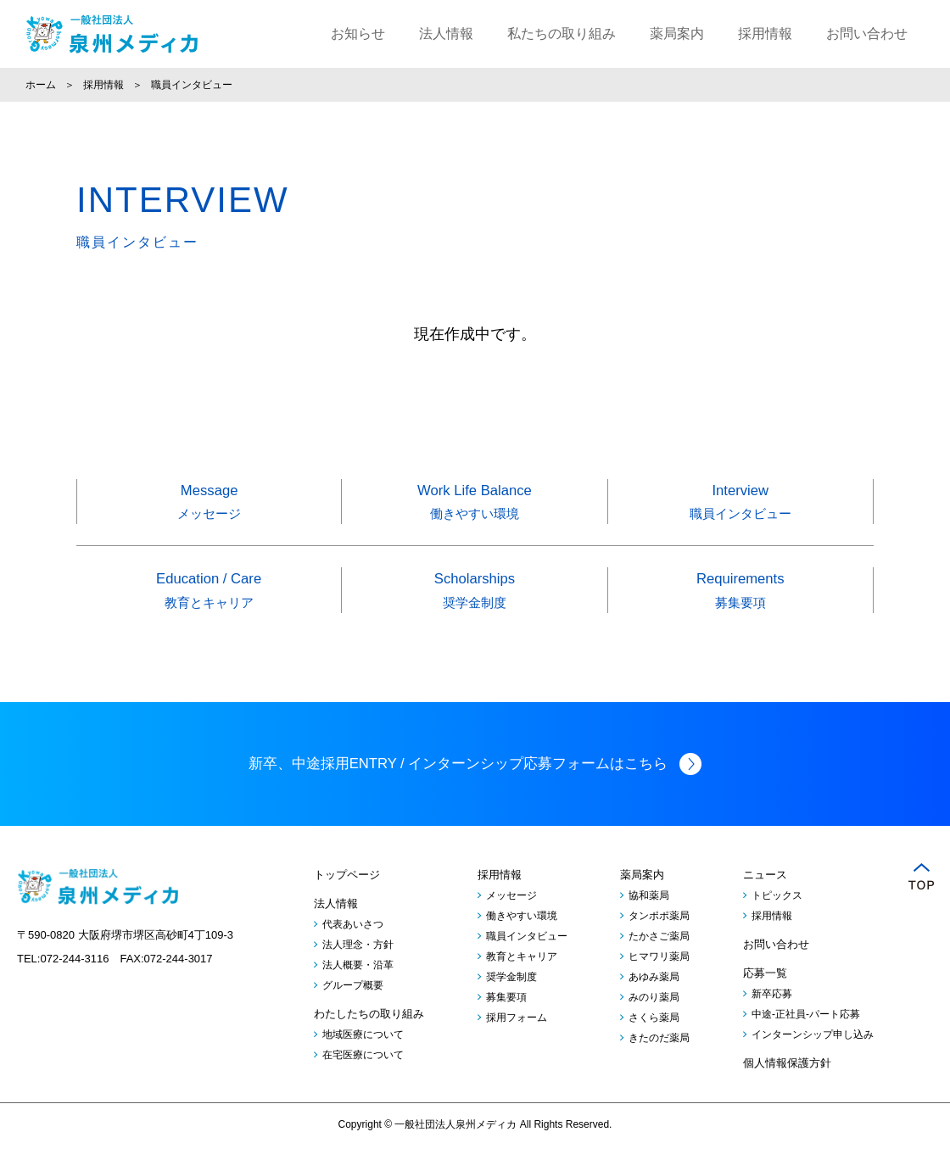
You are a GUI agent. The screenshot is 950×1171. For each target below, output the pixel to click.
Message (209, 505)
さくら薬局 (654, 1042)
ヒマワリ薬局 (659, 981)
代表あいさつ (352, 949)
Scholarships (474, 595)
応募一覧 (765, 997)
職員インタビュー (526, 961)
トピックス (777, 920)
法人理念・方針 (358, 969)
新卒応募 (772, 1018)
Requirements (740, 595)
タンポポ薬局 (659, 940)
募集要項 (506, 1022)
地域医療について (363, 1059)
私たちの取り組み (561, 33)
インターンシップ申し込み (813, 1059)
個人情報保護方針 (787, 1087)
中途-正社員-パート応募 (806, 1039)
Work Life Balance (474, 505)
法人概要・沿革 (358, 989)
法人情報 (446, 33)
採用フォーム (516, 1042)
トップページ (347, 899)
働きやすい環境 (521, 940)
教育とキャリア (521, 981)
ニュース (765, 899)
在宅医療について (363, 1079)
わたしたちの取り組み (369, 1038)
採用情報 (765, 33)
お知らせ (358, 33)
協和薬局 (649, 920)
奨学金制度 (511, 1001)
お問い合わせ (867, 33)
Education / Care (209, 595)
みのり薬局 (654, 1022)
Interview (740, 505)
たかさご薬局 (659, 961)
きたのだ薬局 (659, 1062)
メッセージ (511, 920)
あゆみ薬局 (654, 1001)
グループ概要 (352, 1010)
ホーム (40, 85)
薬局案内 (677, 33)
